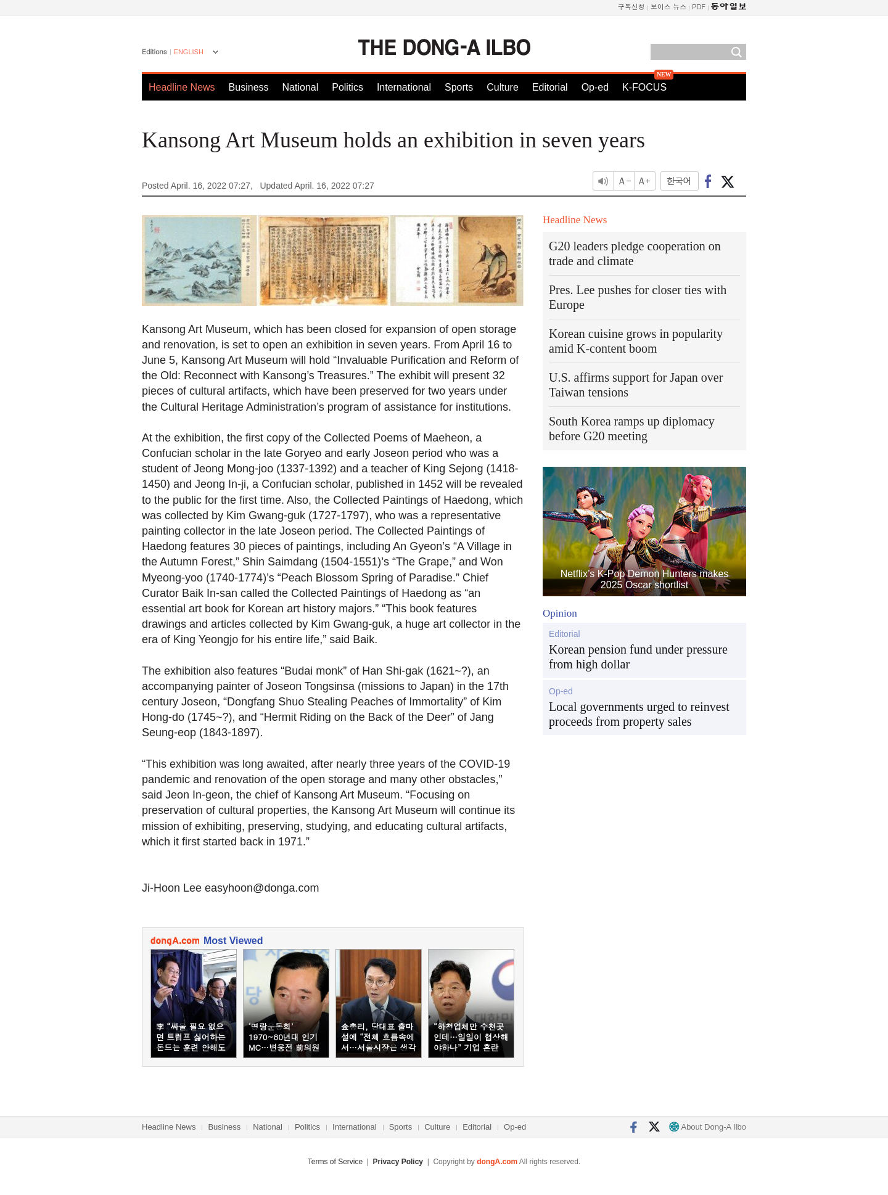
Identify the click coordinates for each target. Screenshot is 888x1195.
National (300, 87)
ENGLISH (189, 51)
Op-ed (595, 87)
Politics (347, 87)
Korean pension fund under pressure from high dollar (638, 657)
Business (249, 87)
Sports (459, 87)
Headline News (182, 87)
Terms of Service (335, 1161)
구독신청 (631, 6)
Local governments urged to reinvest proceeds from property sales (639, 714)
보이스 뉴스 (669, 6)
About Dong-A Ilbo (707, 1126)
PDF (698, 6)
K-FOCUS (644, 87)
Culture (503, 87)
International (404, 87)
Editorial (550, 87)
